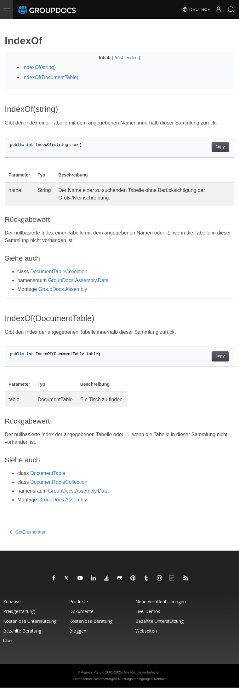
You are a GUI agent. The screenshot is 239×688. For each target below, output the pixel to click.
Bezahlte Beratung (22, 631)
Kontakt (160, 679)
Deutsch (196, 9)
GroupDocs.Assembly (62, 289)
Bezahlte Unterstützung (159, 621)
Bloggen (77, 631)
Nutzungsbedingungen (135, 679)
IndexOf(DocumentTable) (50, 77)
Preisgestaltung (19, 611)
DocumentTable (47, 473)
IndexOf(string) (39, 67)
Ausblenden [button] (126, 57)
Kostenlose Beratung (90, 621)
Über (8, 641)
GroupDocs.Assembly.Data (78, 280)
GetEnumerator (27, 532)
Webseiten (146, 631)
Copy (220, 147)
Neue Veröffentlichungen (160, 601)
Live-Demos (147, 611)
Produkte (78, 601)
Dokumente (81, 611)
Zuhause (12, 601)
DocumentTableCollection (58, 271)
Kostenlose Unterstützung (29, 621)
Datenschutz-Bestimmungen (95, 679)
